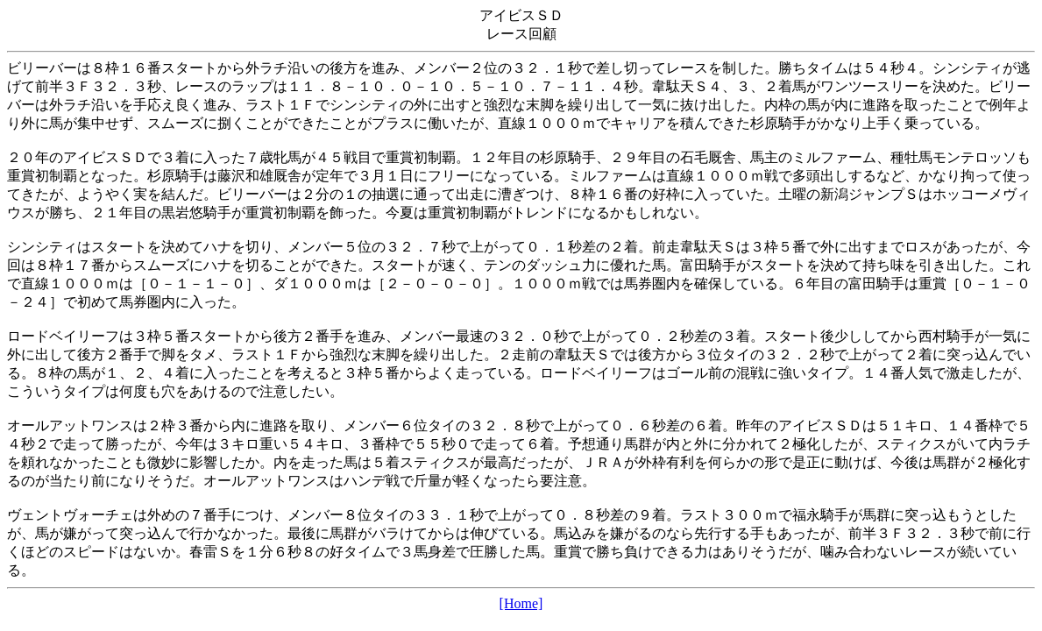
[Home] (521, 603)
